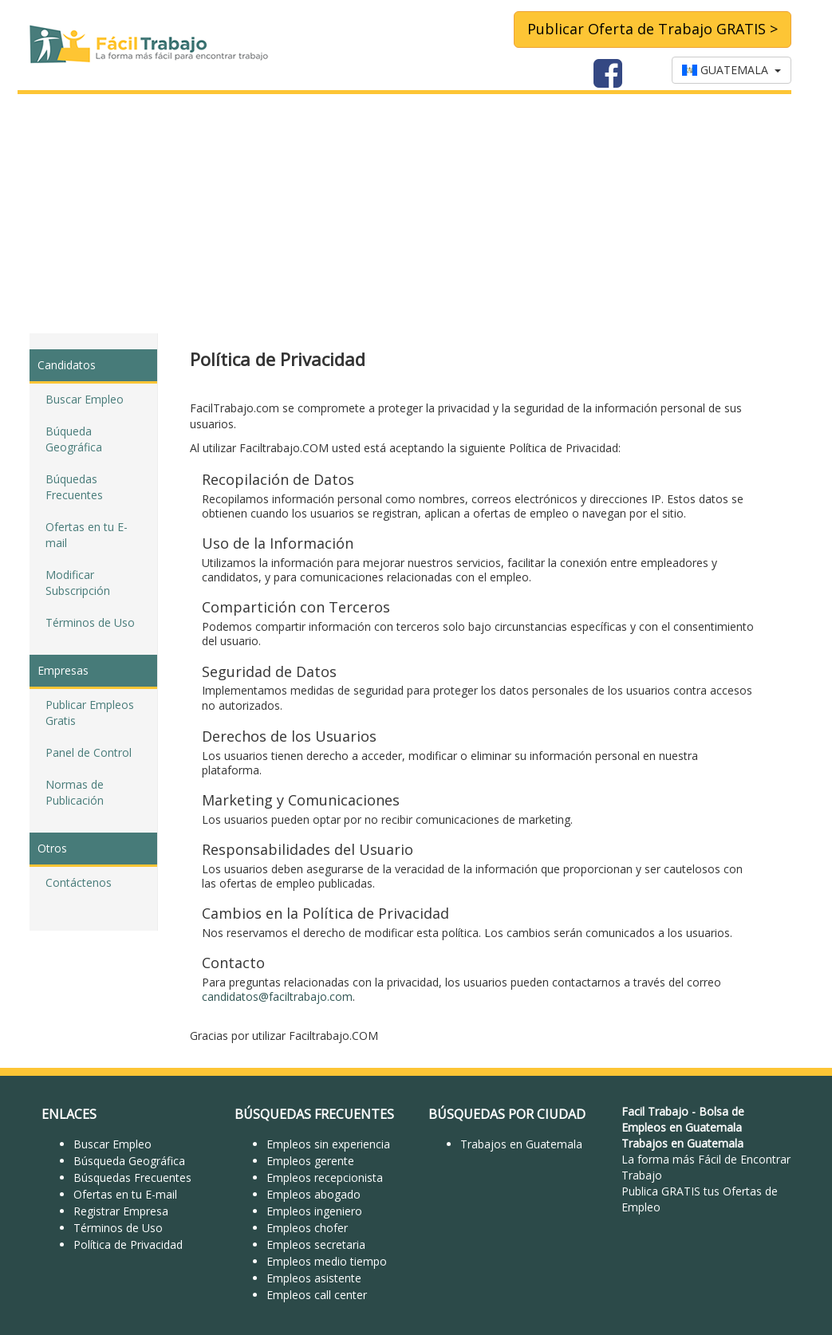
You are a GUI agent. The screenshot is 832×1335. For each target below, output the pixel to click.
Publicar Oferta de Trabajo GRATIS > (652, 28)
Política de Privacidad (128, 1244)
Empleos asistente (313, 1278)
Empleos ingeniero (314, 1211)
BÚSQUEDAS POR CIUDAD (507, 1114)
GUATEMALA (731, 69)
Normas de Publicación (74, 792)
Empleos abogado (313, 1194)
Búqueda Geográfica (73, 439)
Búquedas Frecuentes (74, 486)
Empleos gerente (310, 1160)
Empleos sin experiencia (328, 1144)
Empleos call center (316, 1294)
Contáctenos (78, 882)
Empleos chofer (307, 1227)
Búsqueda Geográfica (129, 1160)
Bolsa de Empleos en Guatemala (682, 1119)
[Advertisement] (416, 213)
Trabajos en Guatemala (521, 1144)
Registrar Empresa (120, 1211)
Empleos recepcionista (324, 1177)
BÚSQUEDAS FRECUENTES (314, 1114)
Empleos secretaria (315, 1244)
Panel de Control (88, 752)
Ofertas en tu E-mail (86, 534)
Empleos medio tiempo (326, 1261)
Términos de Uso (90, 622)
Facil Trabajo (654, 1111)
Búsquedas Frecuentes (132, 1177)
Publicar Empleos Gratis (89, 712)
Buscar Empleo (84, 399)
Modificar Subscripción (77, 582)
